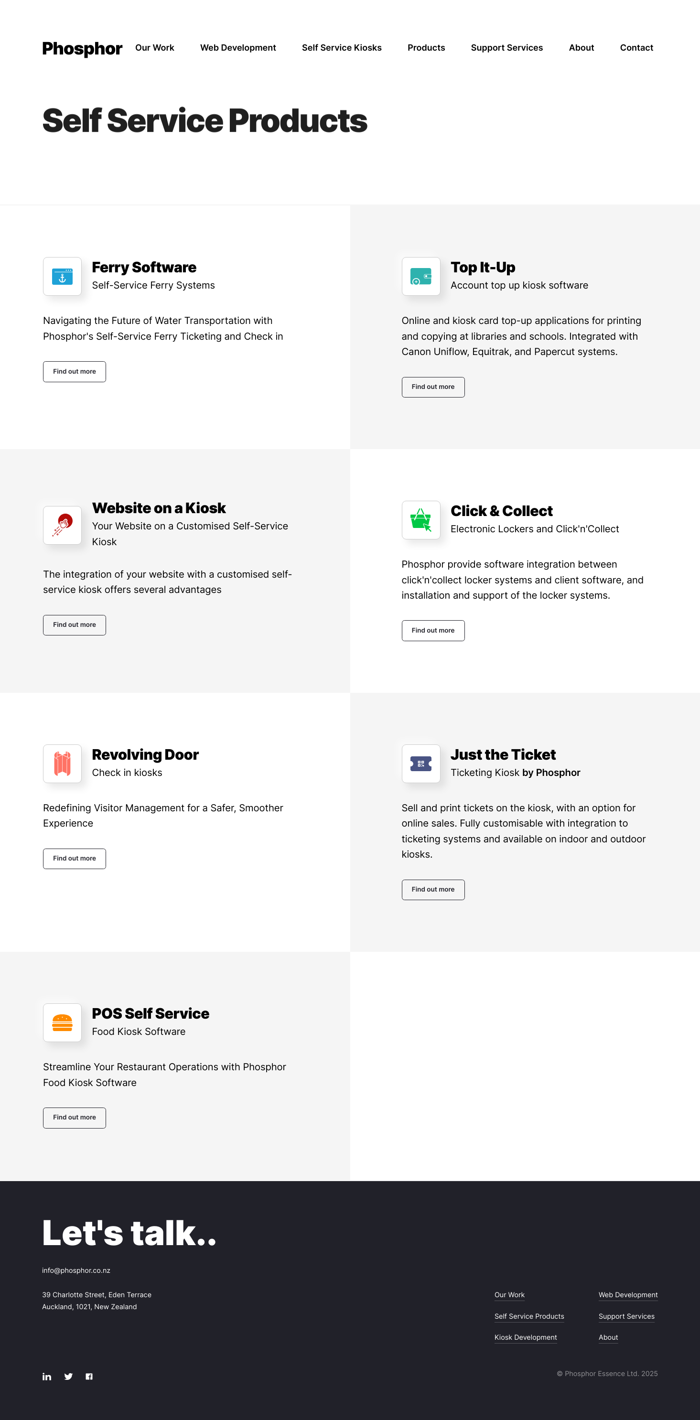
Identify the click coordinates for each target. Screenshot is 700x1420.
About (608, 1338)
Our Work (510, 1295)
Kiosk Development (526, 1338)
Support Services (627, 1316)
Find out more (74, 372)
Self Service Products (529, 1316)
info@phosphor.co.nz (76, 1271)
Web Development (628, 1295)
